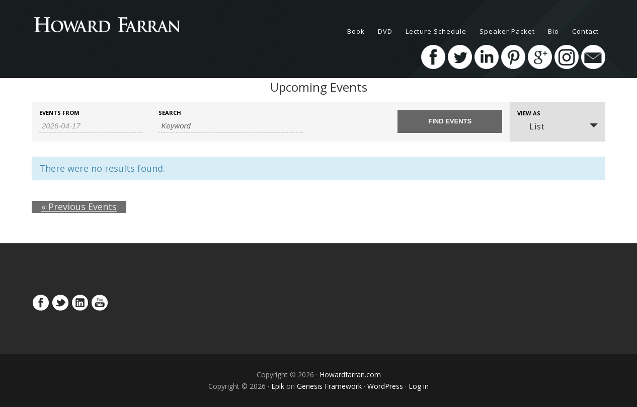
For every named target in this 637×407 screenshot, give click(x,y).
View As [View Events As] (528, 113)
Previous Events (69, 207)
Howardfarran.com (350, 374)
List (531, 126)
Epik (277, 386)
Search (169, 112)
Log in (419, 386)
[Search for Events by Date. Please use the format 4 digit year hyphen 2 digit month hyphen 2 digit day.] (91, 126)
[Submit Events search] (449, 121)
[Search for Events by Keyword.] (230, 126)
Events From (59, 112)
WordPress (385, 386)
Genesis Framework (329, 386)
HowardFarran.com (122, 25)
